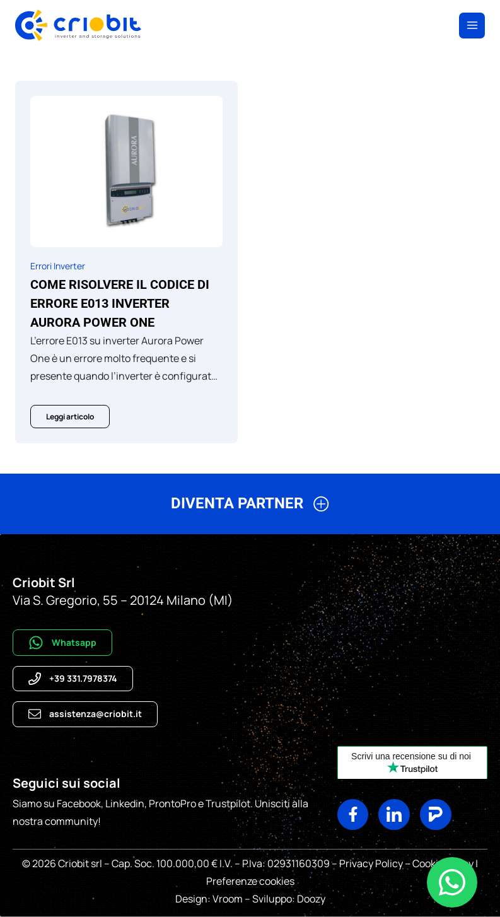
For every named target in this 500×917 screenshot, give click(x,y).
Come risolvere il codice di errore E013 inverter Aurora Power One (119, 303)
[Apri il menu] (472, 25)
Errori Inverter (57, 266)
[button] (250, 509)
